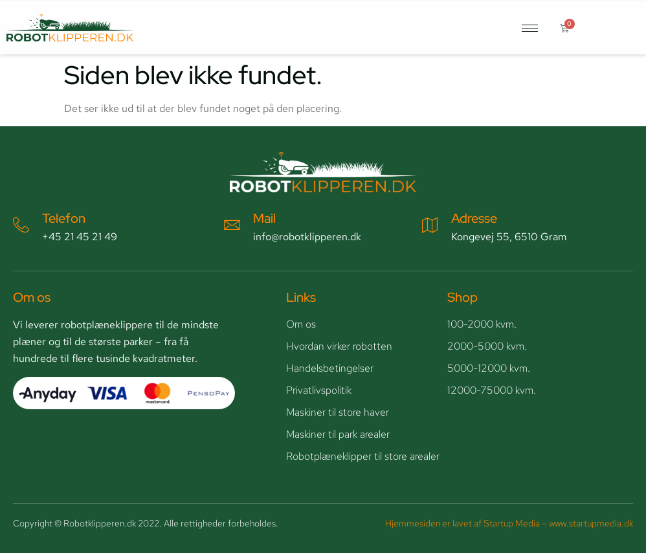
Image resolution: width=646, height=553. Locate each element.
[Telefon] (21, 225)
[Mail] (232, 225)
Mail (264, 218)
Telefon (63, 218)
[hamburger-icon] (529, 28)
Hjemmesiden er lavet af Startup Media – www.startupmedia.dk (509, 523)
